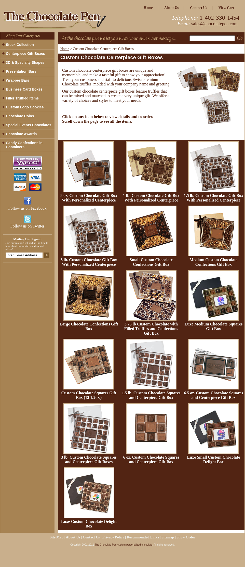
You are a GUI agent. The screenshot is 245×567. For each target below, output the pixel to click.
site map (56, 537)
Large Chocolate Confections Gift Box (89, 326)
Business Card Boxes (24, 89)
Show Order (185, 537)
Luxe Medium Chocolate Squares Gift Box (213, 326)
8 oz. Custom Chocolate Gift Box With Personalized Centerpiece (88, 197)
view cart (226, 8)
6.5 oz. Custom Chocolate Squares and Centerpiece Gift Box (213, 395)
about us (171, 8)
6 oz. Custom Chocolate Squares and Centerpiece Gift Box (151, 459)
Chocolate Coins (20, 116)
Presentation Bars (21, 71)
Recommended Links (143, 537)
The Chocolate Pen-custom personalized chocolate (123, 544)
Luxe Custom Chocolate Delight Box (89, 523)
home (148, 8)
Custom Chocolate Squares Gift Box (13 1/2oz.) (88, 395)
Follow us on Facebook (27, 208)
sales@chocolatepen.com (214, 23)
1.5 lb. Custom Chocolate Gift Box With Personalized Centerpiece (213, 197)
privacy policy (113, 537)
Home (64, 49)
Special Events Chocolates (28, 125)
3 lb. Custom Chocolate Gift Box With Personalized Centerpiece (89, 262)
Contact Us (198, 8)
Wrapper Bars (17, 80)
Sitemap (167, 537)
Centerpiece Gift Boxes (25, 54)
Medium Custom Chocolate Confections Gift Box (214, 262)
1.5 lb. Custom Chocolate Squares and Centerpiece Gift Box (151, 395)
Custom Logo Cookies (25, 107)
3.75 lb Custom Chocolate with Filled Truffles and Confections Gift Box (151, 328)
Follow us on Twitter (27, 226)
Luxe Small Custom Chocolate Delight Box (213, 459)
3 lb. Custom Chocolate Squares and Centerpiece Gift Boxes (89, 459)
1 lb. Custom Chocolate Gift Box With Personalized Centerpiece (151, 197)
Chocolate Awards (21, 134)
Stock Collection (20, 45)
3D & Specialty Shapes (25, 62)
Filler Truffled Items (22, 98)
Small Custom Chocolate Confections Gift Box (151, 262)
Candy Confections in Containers (24, 145)
